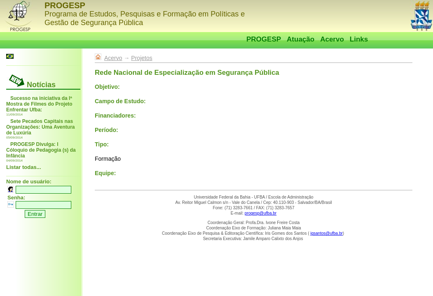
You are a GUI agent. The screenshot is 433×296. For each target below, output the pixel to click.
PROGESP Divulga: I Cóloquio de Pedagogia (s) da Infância (41, 150)
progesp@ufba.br (260, 213)
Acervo (332, 39)
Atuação (300, 39)
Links (359, 39)
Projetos (141, 58)
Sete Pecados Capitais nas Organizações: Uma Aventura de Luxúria (40, 127)
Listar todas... (23, 167)
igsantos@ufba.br (326, 233)
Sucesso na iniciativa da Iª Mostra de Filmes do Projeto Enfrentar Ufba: (39, 104)
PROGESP (263, 39)
